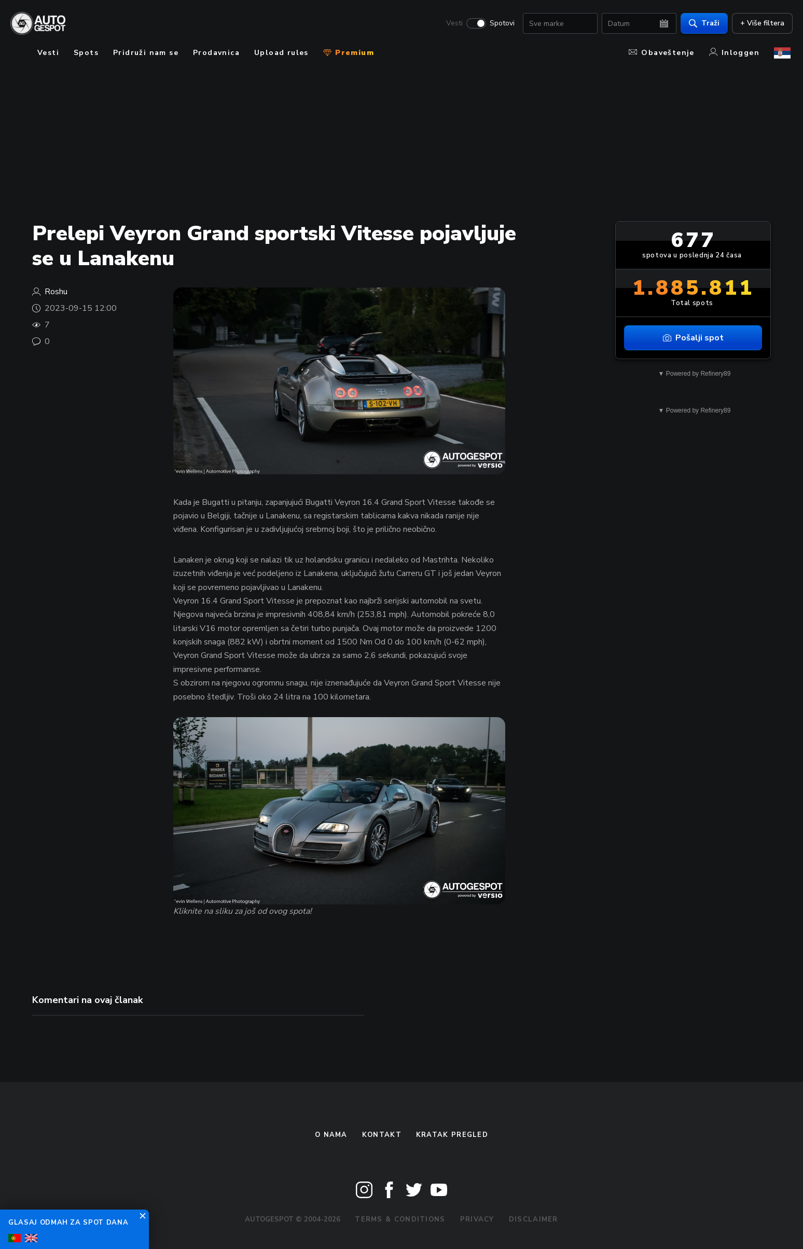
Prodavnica (216, 53)
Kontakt (381, 1135)
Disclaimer (533, 1219)
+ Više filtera (760, 24)
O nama (331, 1135)
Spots (86, 53)
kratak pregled (452, 1135)
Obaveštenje (661, 53)
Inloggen (734, 53)
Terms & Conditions (400, 1219)
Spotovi (500, 24)
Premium (348, 53)
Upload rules (281, 53)
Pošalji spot (693, 338)
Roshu (56, 291)
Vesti (452, 24)
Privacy (477, 1219)
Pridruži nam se (145, 53)
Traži (702, 24)
